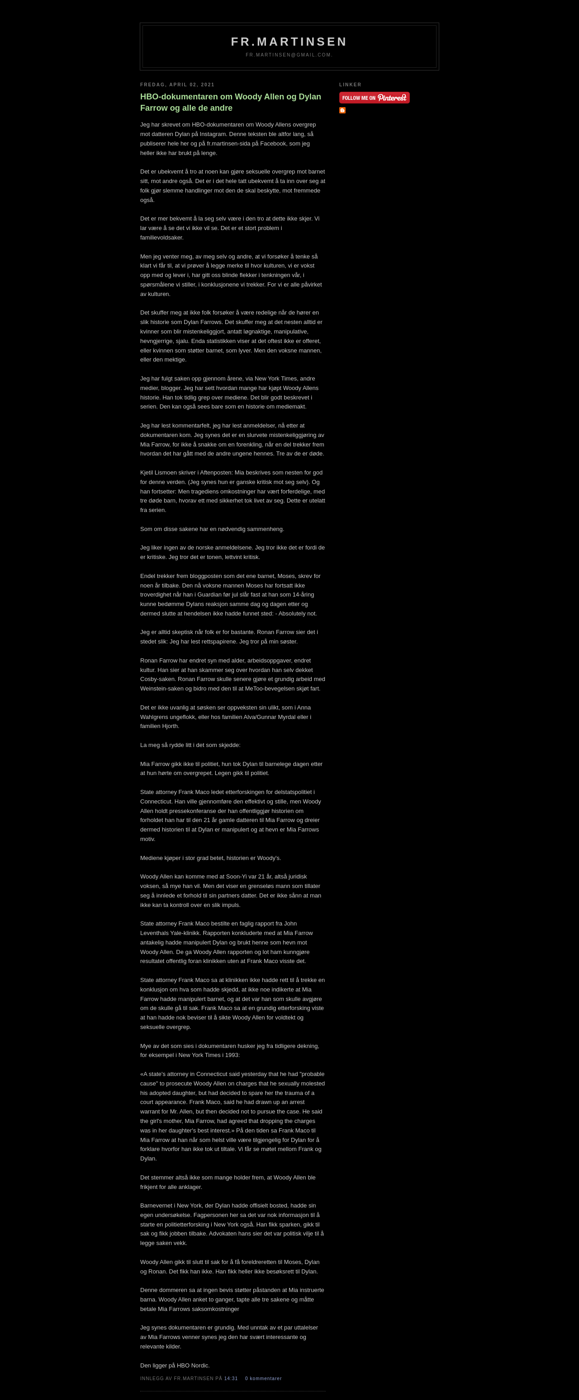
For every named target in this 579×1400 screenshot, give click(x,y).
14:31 (232, 1378)
